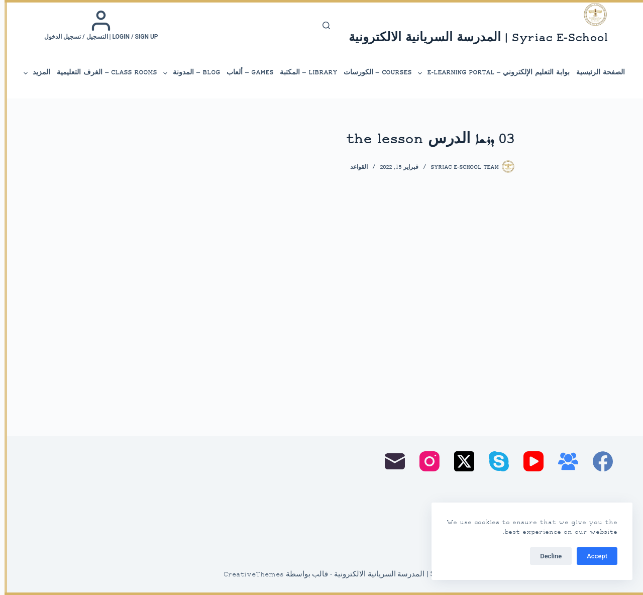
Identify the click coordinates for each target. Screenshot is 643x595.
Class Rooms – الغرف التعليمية (102, 72)
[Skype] (494, 461)
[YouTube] (529, 461)
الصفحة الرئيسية (596, 72)
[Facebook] (598, 461)
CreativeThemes (249, 575)
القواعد (354, 167)
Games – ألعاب (245, 72)
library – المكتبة (304, 72)
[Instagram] (425, 461)
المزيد (32, 73)
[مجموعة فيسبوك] (564, 461)
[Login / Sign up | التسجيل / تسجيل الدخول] (97, 25)
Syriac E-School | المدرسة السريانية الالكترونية (473, 38)
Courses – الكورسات (373, 72)
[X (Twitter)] (460, 461)
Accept (592, 556)
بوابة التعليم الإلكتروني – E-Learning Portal (488, 73)
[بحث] (322, 25)
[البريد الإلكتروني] (390, 461)
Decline (546, 556)
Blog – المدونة (187, 73)
